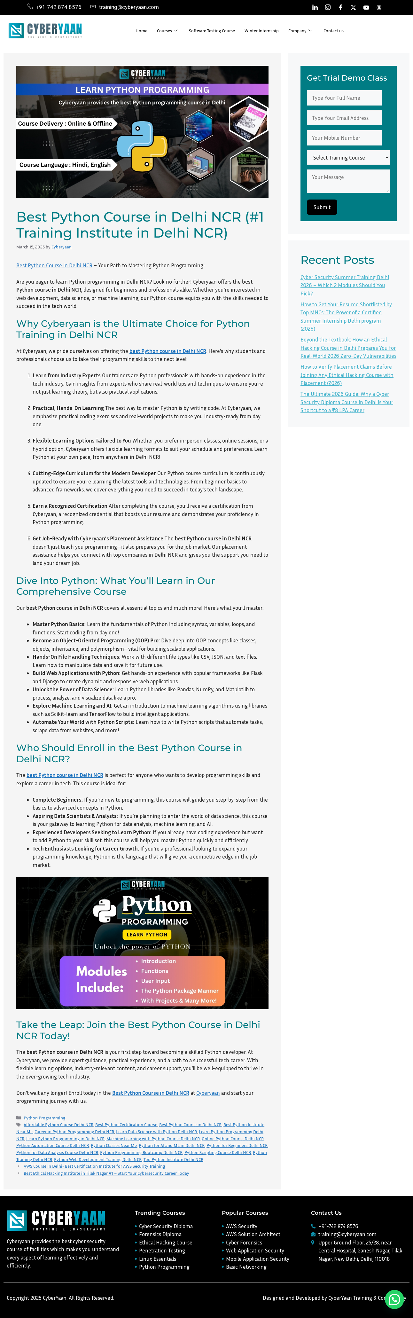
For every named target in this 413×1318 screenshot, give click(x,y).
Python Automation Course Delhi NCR (52, 1145)
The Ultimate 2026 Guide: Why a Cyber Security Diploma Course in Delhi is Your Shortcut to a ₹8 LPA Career (346, 401)
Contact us (344, 31)
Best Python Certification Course (126, 1124)
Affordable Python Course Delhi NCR (58, 1124)
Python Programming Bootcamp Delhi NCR (141, 1152)
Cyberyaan (208, 1092)
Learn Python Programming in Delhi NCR (65, 1138)
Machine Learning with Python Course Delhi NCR (153, 1138)
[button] (394, 1299)
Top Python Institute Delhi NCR (173, 1159)
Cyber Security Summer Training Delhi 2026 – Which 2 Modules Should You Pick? (344, 285)
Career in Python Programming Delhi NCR (74, 1131)
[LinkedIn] (315, 7)
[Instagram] (327, 7)
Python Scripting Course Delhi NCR (217, 1152)
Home (142, 31)
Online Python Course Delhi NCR (233, 1138)
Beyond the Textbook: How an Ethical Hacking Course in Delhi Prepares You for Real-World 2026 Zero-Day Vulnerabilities (348, 347)
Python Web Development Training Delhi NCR (98, 1159)
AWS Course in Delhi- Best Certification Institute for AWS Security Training (94, 1166)
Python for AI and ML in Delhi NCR (172, 1145)
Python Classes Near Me (114, 1145)
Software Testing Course (215, 31)
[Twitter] (353, 7)
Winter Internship (269, 31)
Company (310, 31)
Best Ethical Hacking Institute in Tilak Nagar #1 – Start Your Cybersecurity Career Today (106, 1173)
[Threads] (379, 7)
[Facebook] (340, 7)
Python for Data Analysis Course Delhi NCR (57, 1152)
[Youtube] (366, 7)
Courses (168, 31)
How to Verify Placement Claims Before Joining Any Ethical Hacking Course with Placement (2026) (347, 374)
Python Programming (44, 1117)
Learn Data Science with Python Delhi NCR (156, 1131)
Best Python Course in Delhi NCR (54, 265)
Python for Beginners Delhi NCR (237, 1145)
